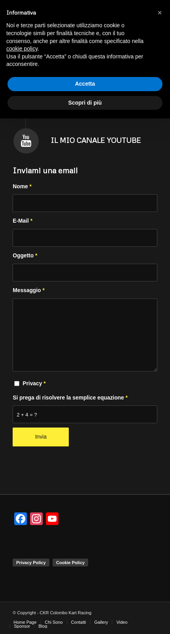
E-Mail (22, 221)
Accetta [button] (85, 84)
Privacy (34, 383)
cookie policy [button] (22, 48)
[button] (159, 12)
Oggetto (25, 256)
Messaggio (29, 290)
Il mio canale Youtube (96, 140)
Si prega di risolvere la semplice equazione (70, 398)
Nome (22, 186)
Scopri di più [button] (85, 102)
